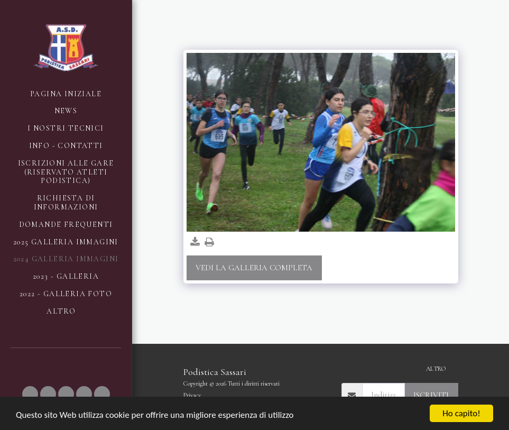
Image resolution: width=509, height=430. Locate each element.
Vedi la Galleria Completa (254, 267)
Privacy (192, 395)
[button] (30, 394)
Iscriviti (431, 395)
